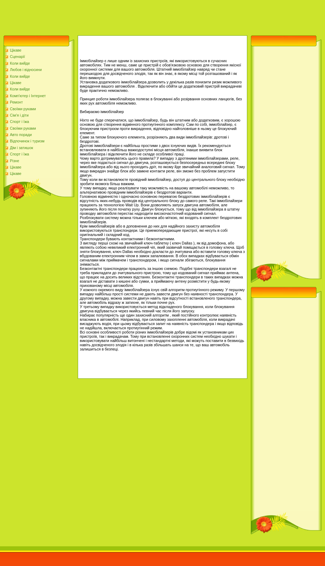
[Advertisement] (128, 16)
